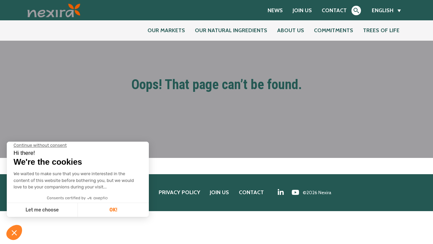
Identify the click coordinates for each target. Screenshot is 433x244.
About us (290, 30)
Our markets (166, 30)
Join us (302, 10)
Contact (334, 10)
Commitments (333, 30)
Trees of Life (381, 30)
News (275, 10)
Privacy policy (179, 192)
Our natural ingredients (231, 30)
